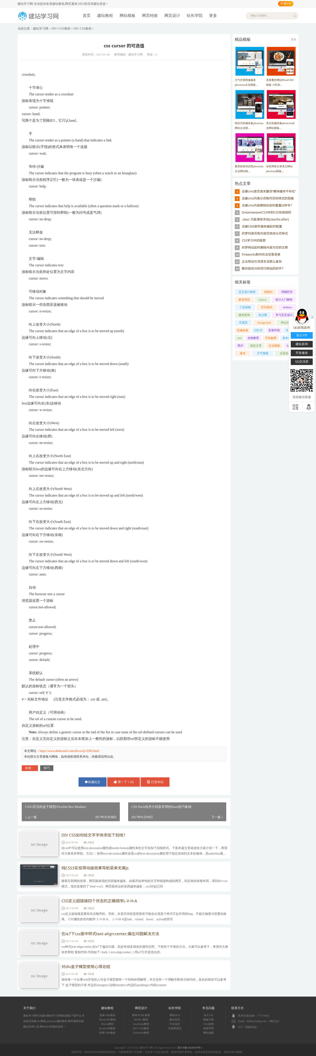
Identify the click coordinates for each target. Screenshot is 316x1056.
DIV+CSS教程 (61, 28)
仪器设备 (285, 353)
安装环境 (274, 330)
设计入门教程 (284, 299)
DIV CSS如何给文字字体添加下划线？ (94, 835)
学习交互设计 (284, 315)
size (239, 338)
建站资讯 (174, 1019)
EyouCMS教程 (107, 1028)
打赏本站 (155, 782)
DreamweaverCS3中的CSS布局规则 (266, 212)
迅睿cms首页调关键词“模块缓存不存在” (269, 191)
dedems (287, 307)
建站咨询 (302, 344)
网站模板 (127, 15)
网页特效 (150, 15)
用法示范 (286, 322)
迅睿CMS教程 (107, 1015)
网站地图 (208, 1032)
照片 (240, 345)
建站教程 (105, 15)
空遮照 (243, 322)
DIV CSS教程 (83, 28)
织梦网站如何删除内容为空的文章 (265, 247)
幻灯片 (258, 330)
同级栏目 (287, 292)
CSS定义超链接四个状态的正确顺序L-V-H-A (99, 901)
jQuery (263, 299)
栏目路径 (267, 307)
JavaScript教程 (141, 1024)
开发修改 (302, 352)
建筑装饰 (244, 315)
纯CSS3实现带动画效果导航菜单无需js (95, 868)
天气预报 (262, 353)
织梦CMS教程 (107, 1032)
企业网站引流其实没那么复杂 (262, 261)
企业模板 (274, 345)
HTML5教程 (141, 1019)
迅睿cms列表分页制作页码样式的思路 (268, 198)
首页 (87, 15)
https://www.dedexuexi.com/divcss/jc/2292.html (69, 751)
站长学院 (195, 15)
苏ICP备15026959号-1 (190, 1047)
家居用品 (244, 299)
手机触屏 (270, 338)
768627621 (251, 1026)
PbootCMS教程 (107, 1019)
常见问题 (208, 1008)
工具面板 (245, 307)
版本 (243, 353)
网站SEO (175, 1015)
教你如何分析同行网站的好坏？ (263, 268)
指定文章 (256, 345)
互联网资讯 (174, 1028)
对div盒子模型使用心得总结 (85, 966)
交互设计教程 (247, 292)
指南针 (268, 292)
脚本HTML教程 (141, 1015)
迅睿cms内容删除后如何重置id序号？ (267, 205)
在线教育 (253, 338)
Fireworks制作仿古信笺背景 (261, 254)
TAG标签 (208, 1024)
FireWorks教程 (141, 1032)
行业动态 (174, 1024)
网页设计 (172, 15)
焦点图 (263, 315)
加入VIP (208, 1015)
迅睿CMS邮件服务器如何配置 (262, 226)
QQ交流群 (302, 361)
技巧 (47, 768)
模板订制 (208, 1019)
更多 (213, 15)
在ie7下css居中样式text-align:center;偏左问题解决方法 (110, 934)
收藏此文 (92, 782)
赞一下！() (123, 782)
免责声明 (208, 1028)
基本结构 (288, 338)
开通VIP (285, 3)
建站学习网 (40, 28)
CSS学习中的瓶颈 (254, 240)
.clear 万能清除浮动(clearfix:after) (265, 219)
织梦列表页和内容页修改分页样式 (265, 233)
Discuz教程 (107, 1024)
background (264, 322)
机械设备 (242, 330)
